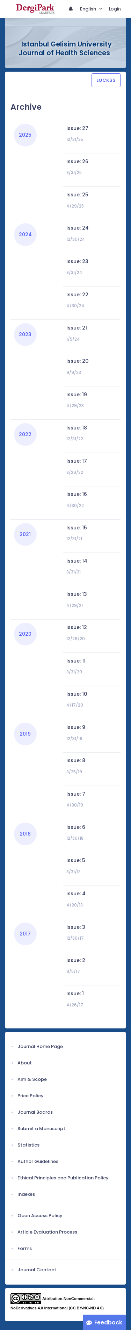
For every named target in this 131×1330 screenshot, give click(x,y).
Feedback (108, 1322)
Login (115, 9)
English (88, 9)
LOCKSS (106, 80)
